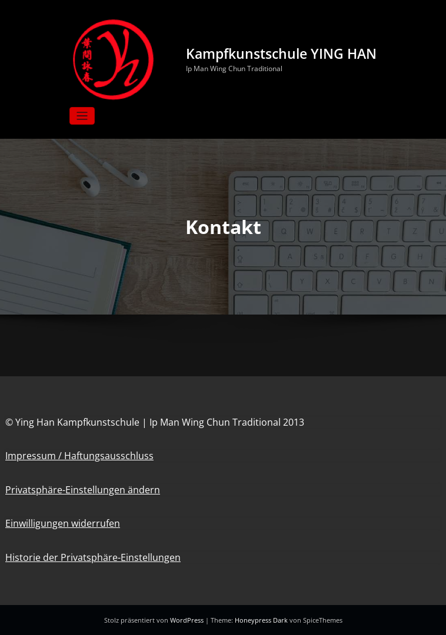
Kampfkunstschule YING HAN (281, 54)
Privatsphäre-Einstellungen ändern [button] (82, 489)
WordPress (187, 620)
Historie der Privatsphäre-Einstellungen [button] (93, 557)
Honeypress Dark (261, 620)
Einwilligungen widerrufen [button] (62, 523)
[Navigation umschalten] (82, 116)
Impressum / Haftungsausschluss (79, 455)
